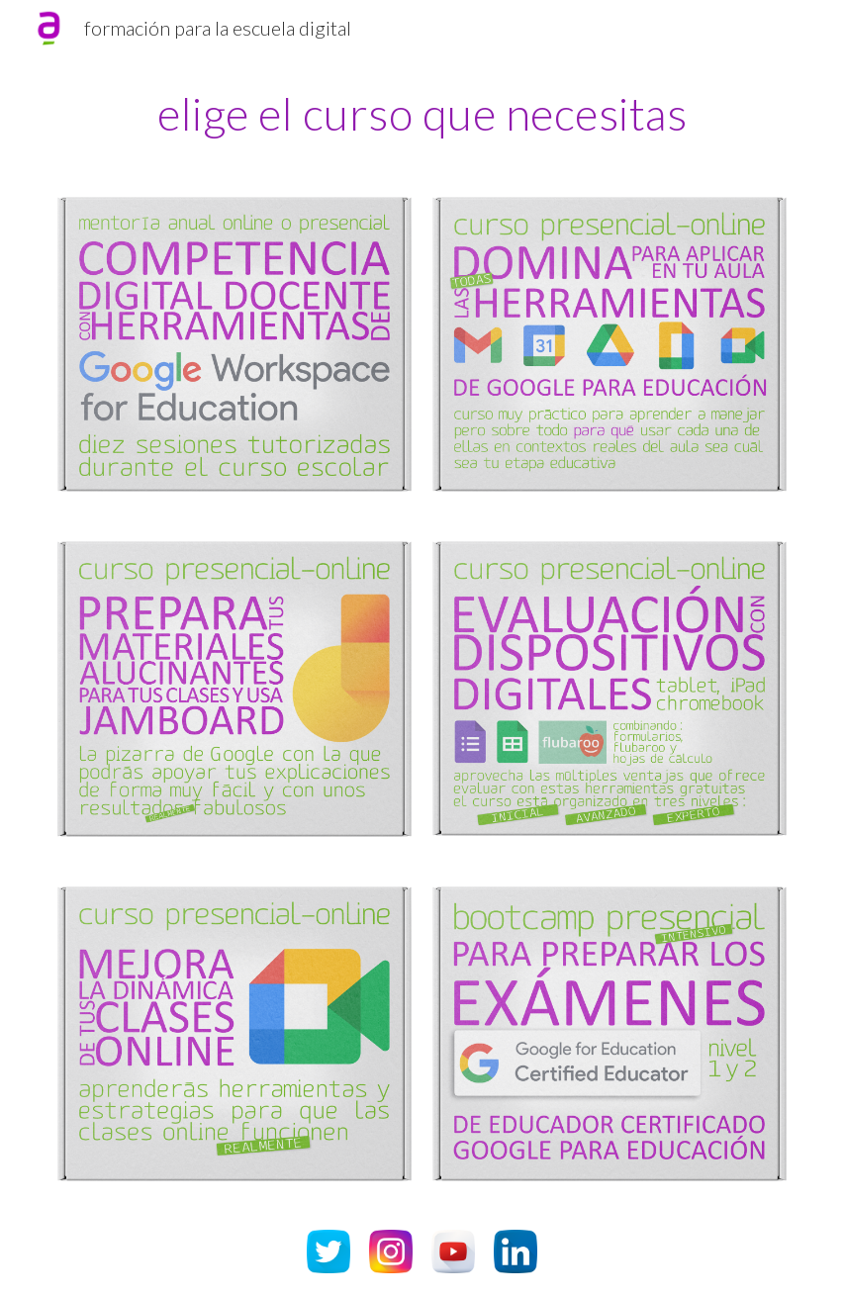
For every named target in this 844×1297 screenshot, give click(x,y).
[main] (421, 113)
